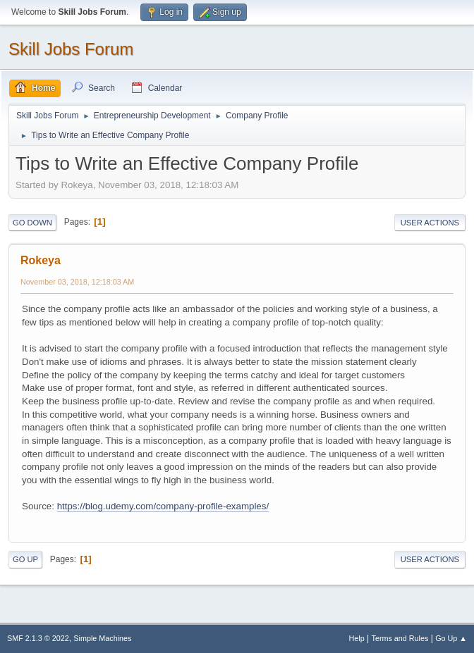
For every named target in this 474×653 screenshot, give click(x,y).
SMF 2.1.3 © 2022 (38, 638)
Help (357, 638)
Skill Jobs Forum (70, 48)
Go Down (32, 222)
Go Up (25, 559)
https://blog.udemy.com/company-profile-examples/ (163, 506)
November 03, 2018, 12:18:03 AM (77, 282)
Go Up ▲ (451, 638)
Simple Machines (102, 638)
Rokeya (40, 260)
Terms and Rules (400, 638)
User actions (430, 222)
